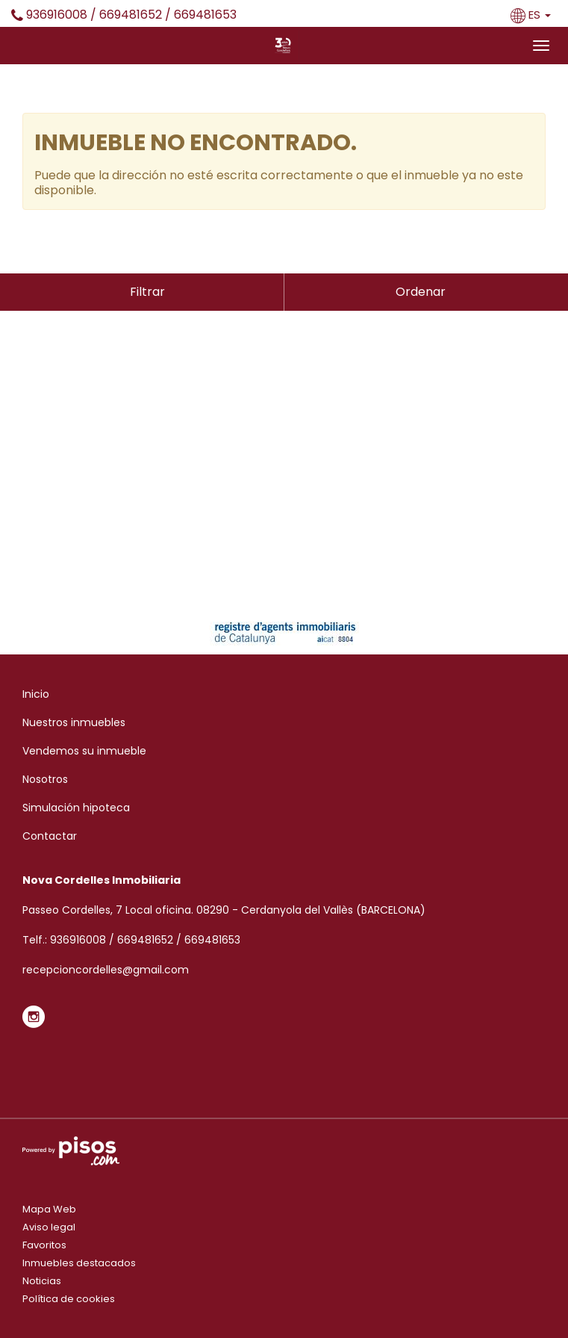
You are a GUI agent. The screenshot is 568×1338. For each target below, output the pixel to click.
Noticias (41, 1281)
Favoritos (44, 1245)
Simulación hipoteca (76, 807)
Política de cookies (68, 1299)
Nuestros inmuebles (73, 722)
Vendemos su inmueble (84, 750)
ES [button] (532, 14)
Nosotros (45, 779)
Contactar (49, 835)
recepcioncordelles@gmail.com (105, 969)
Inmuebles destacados (79, 1263)
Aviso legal (48, 1227)
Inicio (35, 694)
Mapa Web (49, 1209)
